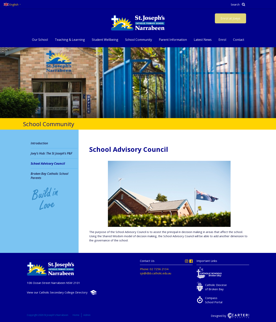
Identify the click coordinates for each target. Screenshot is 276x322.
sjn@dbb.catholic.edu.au (155, 273)
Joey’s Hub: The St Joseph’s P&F (51, 153)
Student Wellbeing (105, 40)
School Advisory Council (48, 163)
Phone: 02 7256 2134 (154, 269)
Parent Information (173, 40)
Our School (40, 40)
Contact (238, 40)
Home (76, 315)
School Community (138, 40)
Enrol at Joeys (230, 18)
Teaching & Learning (70, 40)
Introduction (39, 143)
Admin (86, 315)
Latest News (203, 40)
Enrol (222, 40)
